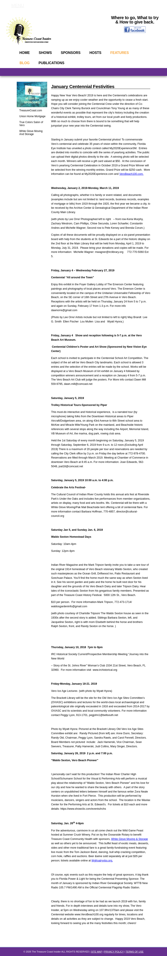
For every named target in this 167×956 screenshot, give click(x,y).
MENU (17, 5)
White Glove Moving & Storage (129, 839)
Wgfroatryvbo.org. (102, 860)
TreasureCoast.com (30, 110)
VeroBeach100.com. (131, 173)
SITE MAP (96, 951)
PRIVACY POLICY (114, 951)
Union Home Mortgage (32, 116)
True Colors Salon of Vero (31, 124)
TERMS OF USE (135, 951)
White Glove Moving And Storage (31, 133)
